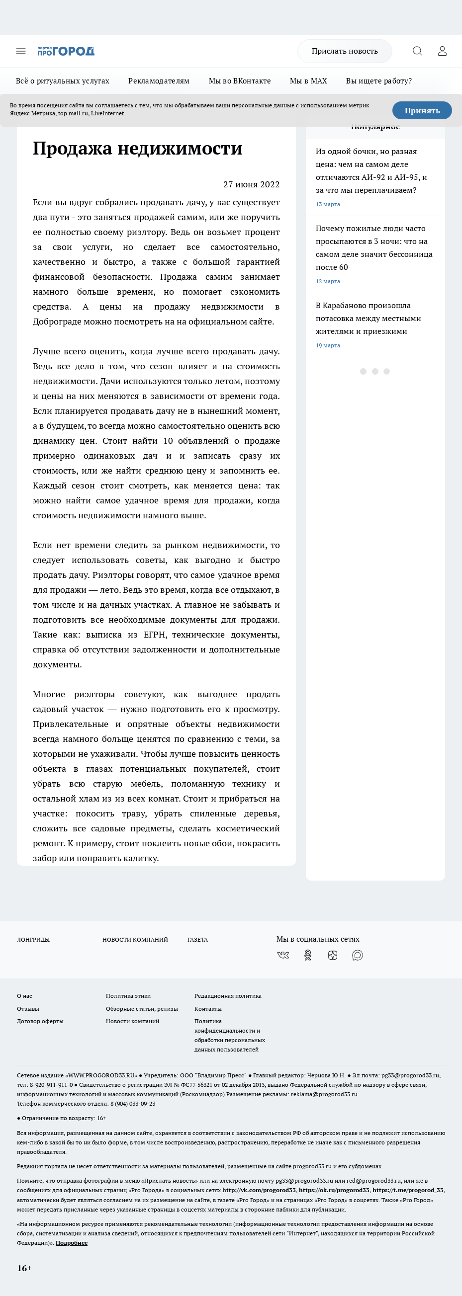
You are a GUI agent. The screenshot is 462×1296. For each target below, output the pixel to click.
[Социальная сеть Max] (357, 955)
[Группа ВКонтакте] (283, 955)
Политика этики (128, 995)
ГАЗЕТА (197, 939)
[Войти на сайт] (442, 51)
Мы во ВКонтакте (240, 80)
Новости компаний (132, 1021)
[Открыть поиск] (417, 51)
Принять (422, 110)
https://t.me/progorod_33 (408, 1190)
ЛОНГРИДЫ (33, 939)
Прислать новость (345, 51)
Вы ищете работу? (379, 80)
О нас (24, 995)
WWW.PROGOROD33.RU (101, 1075)
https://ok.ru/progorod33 (334, 1190)
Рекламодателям (158, 80)
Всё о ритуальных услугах (62, 80)
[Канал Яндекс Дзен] (332, 955)
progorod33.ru (312, 1166)
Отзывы (28, 1008)
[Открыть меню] (21, 51)
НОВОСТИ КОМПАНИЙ (135, 939)
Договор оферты (40, 1021)
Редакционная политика (228, 995)
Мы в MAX (308, 80)
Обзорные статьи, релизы (142, 1008)
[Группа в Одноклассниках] (307, 955)
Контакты (208, 1008)
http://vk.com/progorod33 (259, 1190)
